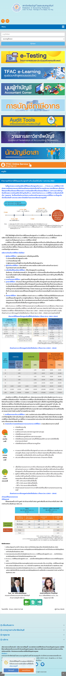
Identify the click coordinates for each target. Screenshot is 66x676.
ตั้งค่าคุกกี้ (11, 670)
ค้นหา (33, 44)
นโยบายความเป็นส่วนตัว (9, 647)
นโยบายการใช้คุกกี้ (22, 647)
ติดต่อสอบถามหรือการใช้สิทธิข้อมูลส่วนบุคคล (24, 651)
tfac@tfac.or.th (53, 658)
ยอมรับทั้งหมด (26, 670)
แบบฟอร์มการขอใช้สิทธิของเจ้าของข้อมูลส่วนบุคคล (44, 647)
